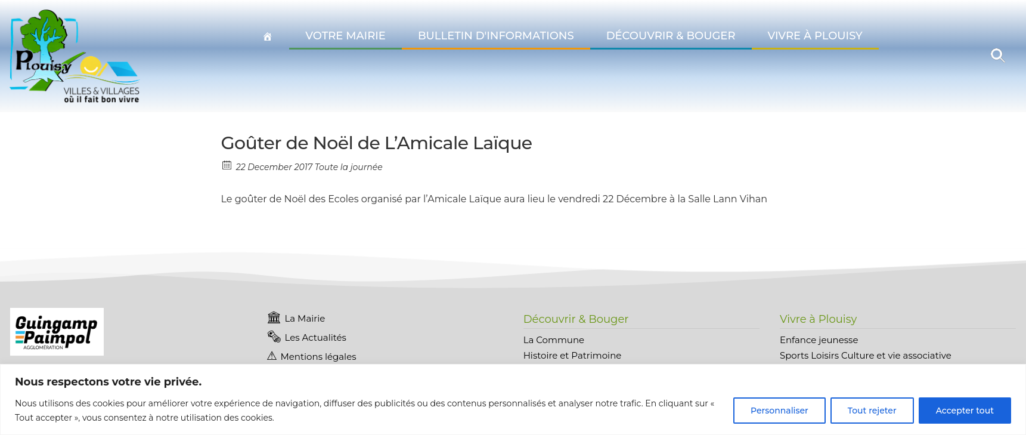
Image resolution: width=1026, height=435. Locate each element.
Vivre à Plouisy (815, 35)
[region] (513, 399)
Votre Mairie (345, 35)
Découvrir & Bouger (671, 35)
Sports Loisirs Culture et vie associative (865, 355)
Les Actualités (315, 337)
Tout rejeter (872, 410)
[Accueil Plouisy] (267, 36)
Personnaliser (779, 410)
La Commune (553, 339)
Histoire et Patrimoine (572, 355)
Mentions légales (318, 356)
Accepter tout (965, 410)
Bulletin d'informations (496, 35)
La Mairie (304, 318)
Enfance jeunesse (819, 339)
